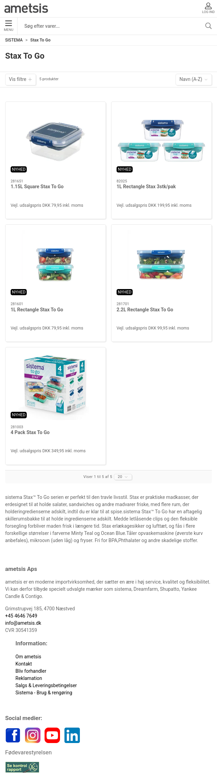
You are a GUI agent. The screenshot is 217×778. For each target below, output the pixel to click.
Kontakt (23, 664)
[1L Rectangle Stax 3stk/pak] (161, 141)
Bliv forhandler (30, 671)
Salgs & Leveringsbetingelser (46, 685)
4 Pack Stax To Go (30, 432)
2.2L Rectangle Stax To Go (145, 309)
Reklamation (28, 678)
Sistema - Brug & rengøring (43, 692)
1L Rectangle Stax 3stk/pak (146, 186)
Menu (8, 26)
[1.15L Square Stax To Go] (55, 141)
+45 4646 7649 (21, 616)
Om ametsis (28, 656)
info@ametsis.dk (23, 623)
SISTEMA (14, 40)
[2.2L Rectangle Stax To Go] (161, 263)
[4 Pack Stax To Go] (55, 386)
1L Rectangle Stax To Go (37, 309)
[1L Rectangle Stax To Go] (55, 263)
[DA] (26, 8)
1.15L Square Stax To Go (37, 186)
